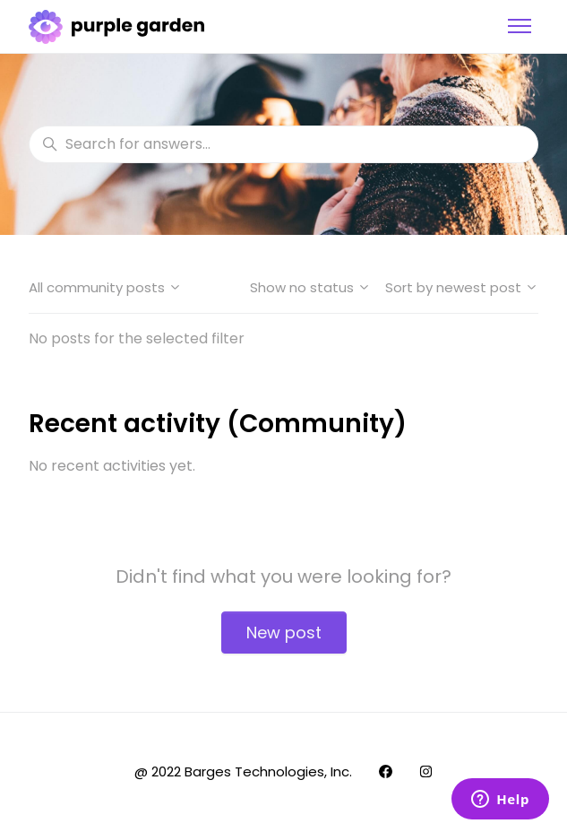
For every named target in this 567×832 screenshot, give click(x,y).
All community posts (105, 287)
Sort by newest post (461, 287)
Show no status (310, 287)
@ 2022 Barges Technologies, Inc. (243, 771)
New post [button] (284, 632)
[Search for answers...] (283, 144)
